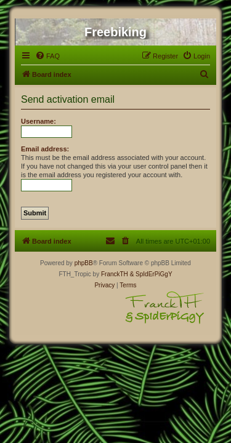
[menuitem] (47, 56)
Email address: (45, 149)
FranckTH (114, 274)
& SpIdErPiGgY (151, 274)
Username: (38, 121)
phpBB (84, 263)
